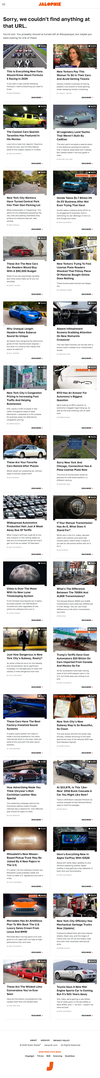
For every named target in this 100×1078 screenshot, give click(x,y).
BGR (48, 1056)
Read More (36, 97)
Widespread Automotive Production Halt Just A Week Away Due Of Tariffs (25, 526)
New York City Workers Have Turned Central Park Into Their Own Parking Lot (23, 201)
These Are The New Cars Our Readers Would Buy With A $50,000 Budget (22, 267)
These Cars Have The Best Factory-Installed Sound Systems (23, 725)
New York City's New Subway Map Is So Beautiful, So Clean (75, 725)
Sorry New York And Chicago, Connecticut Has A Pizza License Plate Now (74, 466)
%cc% (43, 46)
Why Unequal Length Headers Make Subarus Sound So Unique (21, 332)
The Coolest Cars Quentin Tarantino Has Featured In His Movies (23, 135)
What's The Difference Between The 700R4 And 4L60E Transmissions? (72, 592)
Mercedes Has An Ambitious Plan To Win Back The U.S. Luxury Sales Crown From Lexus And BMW (24, 926)
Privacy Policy (61, 1040)
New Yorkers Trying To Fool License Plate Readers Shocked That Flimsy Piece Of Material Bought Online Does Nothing (74, 271)
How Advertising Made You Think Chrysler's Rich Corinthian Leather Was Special (24, 793)
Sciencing (57, 1056)
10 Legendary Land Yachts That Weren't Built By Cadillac (73, 135)
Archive (45, 1040)
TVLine (40, 1056)
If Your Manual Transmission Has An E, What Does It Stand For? (74, 526)
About (33, 1040)
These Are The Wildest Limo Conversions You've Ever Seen (24, 990)
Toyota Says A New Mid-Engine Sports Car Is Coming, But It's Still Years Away (75, 990)
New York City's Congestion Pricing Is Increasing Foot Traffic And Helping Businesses (24, 398)
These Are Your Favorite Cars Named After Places (23, 464)
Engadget (29, 1056)
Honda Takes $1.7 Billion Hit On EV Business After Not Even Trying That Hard (74, 201)
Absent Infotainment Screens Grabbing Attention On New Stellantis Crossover (74, 334)
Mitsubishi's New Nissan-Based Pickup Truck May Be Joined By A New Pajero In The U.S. (24, 859)
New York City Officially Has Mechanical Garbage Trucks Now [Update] (74, 924)
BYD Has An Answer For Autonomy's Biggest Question (72, 396)
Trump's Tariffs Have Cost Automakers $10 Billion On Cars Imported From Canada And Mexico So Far (74, 660)
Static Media (33, 1045)
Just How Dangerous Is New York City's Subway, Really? (24, 656)
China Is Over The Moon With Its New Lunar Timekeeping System (22, 592)
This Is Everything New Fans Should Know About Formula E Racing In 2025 (25, 75)
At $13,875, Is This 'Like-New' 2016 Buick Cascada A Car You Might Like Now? (74, 791)
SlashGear (70, 1056)
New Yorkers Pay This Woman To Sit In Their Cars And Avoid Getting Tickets (74, 75)
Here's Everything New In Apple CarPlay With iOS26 (73, 856)
